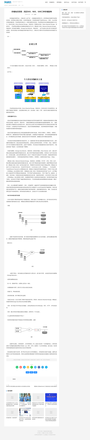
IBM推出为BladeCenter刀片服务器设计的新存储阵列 (45, 387)
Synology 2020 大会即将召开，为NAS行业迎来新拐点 (51, 406)
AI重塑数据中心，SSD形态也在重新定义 (70, 24)
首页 (46, 2)
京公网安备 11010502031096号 (49, 436)
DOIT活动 (74, 2)
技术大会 (66, 2)
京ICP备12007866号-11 (39, 436)
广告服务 (43, 434)
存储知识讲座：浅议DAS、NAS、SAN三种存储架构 (31, 13)
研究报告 (59, 2)
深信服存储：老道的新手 (11, 419)
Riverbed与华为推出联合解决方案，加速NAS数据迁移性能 (25, 420)
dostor (14, 380)
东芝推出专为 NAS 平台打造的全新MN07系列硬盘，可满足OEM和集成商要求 (51, 420)
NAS (31, 373)
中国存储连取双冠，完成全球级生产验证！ (71, 18)
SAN (35, 373)
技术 (19, 6)
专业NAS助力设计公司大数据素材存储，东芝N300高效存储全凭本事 (12, 406)
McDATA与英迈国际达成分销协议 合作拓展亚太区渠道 (18, 387)
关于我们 (39, 434)
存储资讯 (51, 2)
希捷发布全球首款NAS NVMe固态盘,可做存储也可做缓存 (38, 406)
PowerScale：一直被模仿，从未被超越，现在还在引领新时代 (25, 406)
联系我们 (51, 434)
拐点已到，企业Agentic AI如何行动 (69, 21)
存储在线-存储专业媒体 (7, 2)
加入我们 (47, 434)
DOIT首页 (80, 2)
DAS (27, 373)
